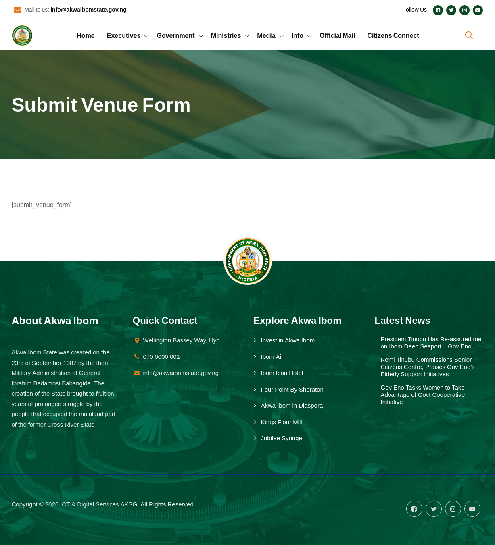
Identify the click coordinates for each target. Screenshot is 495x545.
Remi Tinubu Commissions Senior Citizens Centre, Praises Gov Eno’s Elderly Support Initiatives (428, 367)
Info (297, 35)
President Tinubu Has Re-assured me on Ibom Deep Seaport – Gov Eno (431, 343)
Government (175, 35)
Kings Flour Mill (281, 422)
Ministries (226, 35)
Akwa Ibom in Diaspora (292, 405)
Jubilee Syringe (281, 438)
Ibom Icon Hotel (282, 373)
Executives (124, 35)
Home (85, 35)
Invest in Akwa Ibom (288, 340)
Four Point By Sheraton (292, 389)
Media (266, 35)
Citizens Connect (393, 35)
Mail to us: (75, 9)
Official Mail (337, 35)
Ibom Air (272, 357)
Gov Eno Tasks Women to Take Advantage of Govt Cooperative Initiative (423, 395)
